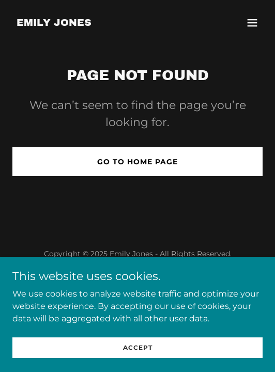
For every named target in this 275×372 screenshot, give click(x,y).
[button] (252, 22)
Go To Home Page (137, 161)
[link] (54, 23)
